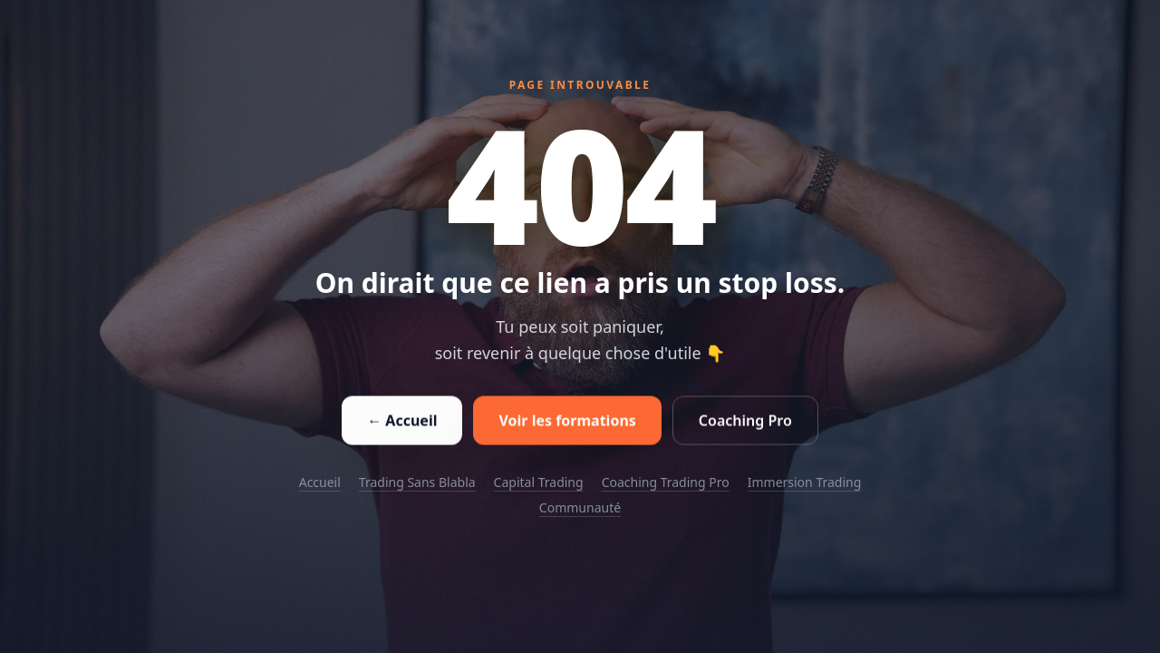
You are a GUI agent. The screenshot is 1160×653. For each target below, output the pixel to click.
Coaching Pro (745, 422)
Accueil (320, 482)
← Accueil (402, 422)
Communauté (580, 507)
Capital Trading (539, 482)
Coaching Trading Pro (666, 482)
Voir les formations (566, 422)
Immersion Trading (805, 482)
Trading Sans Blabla (417, 482)
